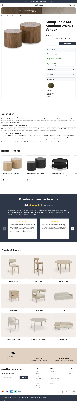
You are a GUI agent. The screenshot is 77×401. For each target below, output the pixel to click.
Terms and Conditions (6, 397)
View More (22, 104)
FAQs (51, 373)
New (37, 371)
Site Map (45, 397)
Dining (37, 373)
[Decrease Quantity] (47, 44)
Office (37, 383)
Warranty (52, 383)
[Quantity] (51, 44)
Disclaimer (39, 397)
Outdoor (38, 385)
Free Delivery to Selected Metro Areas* (38, 1)
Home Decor (39, 387)
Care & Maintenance (55, 376)
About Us (71, 371)
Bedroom (38, 378)
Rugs (37, 380)
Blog (70, 373)
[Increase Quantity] (55, 44)
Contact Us (53, 371)
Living (37, 376)
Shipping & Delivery (55, 378)
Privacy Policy (33, 397)
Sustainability (72, 376)
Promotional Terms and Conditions (20, 397)
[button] (51, 1)
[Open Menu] (2, 5)
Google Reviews (48, 205)
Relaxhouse (11, 400)
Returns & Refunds (55, 380)
